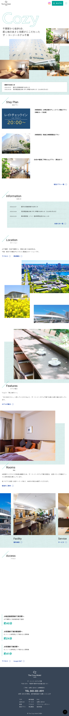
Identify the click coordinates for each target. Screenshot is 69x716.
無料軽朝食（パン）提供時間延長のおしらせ (35, 216)
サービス (61, 542)
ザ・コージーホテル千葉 (34, 674)
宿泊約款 (39, 707)
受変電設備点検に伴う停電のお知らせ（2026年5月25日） (31, 89)
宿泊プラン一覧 (59, 184)
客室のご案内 (6, 486)
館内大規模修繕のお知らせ (21, 87)
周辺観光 (17, 256)
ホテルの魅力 (6, 404)
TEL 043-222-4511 (34, 690)
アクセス (5, 256)
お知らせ (22, 702)
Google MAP (18, 661)
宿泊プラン (22, 707)
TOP (20, 699)
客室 (20, 704)
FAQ (38, 699)
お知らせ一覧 (58, 223)
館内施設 (16, 542)
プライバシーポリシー (43, 704)
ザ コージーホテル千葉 (6, 3)
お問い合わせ (41, 702)
